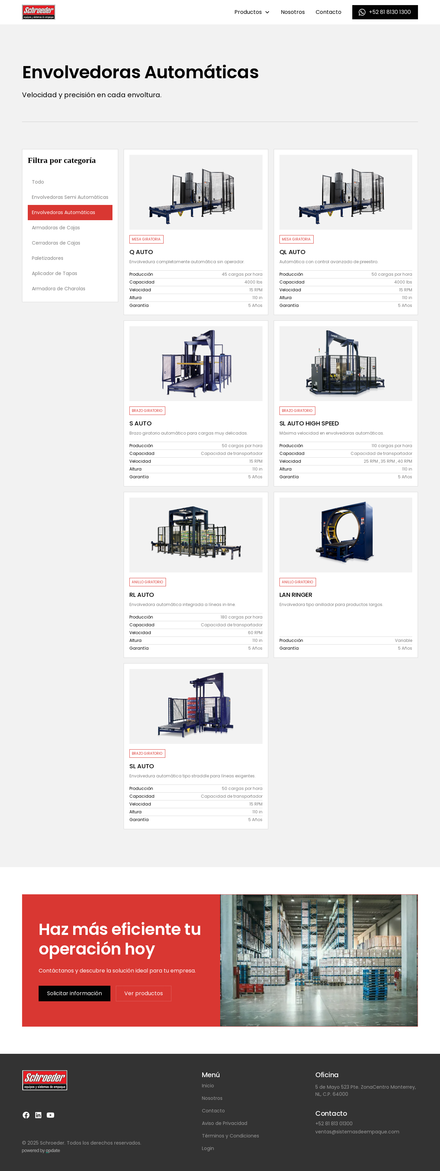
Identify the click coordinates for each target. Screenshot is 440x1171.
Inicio (208, 1085)
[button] (252, 12)
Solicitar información (74, 993)
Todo (38, 182)
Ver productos (143, 993)
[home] (38, 12)
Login (208, 1148)
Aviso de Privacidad (224, 1123)
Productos (248, 12)
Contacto (328, 12)
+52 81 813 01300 (334, 1123)
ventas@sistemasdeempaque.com (357, 1131)
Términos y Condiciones (230, 1135)
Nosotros (293, 12)
